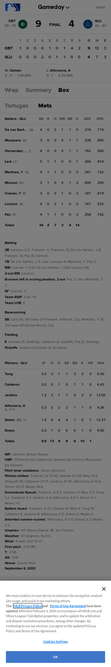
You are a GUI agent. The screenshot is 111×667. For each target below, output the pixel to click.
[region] (55, 624)
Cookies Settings (55, 641)
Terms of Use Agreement (68, 606)
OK (55, 657)
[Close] (103, 588)
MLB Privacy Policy (28, 606)
